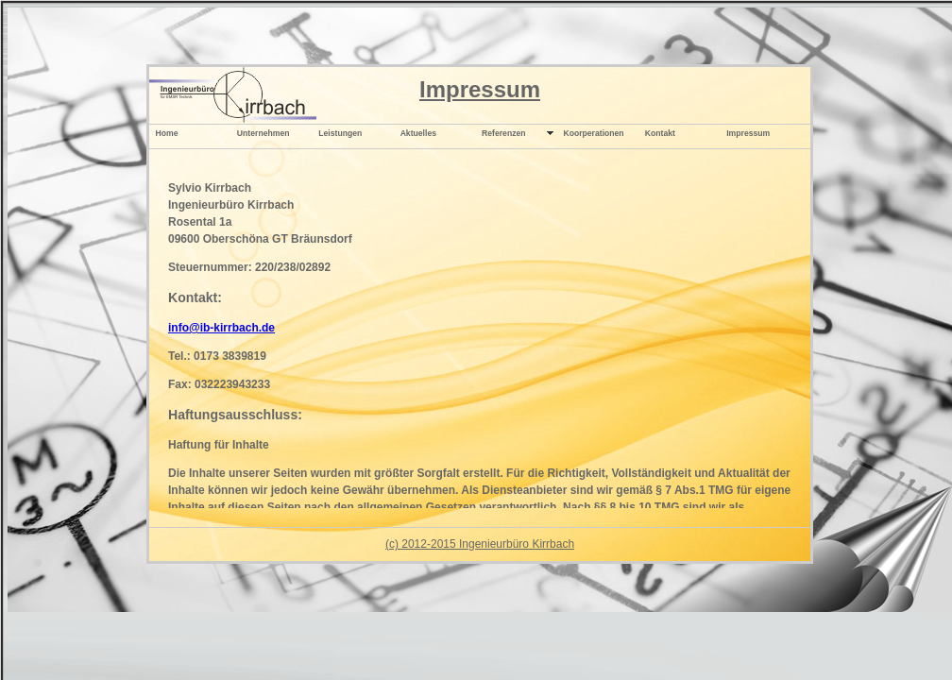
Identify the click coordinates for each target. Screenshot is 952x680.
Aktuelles (418, 133)
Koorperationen (593, 133)
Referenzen (504, 133)
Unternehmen (263, 133)
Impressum (748, 133)
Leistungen (340, 133)
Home (166, 133)
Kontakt (660, 133)
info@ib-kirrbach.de (221, 327)
